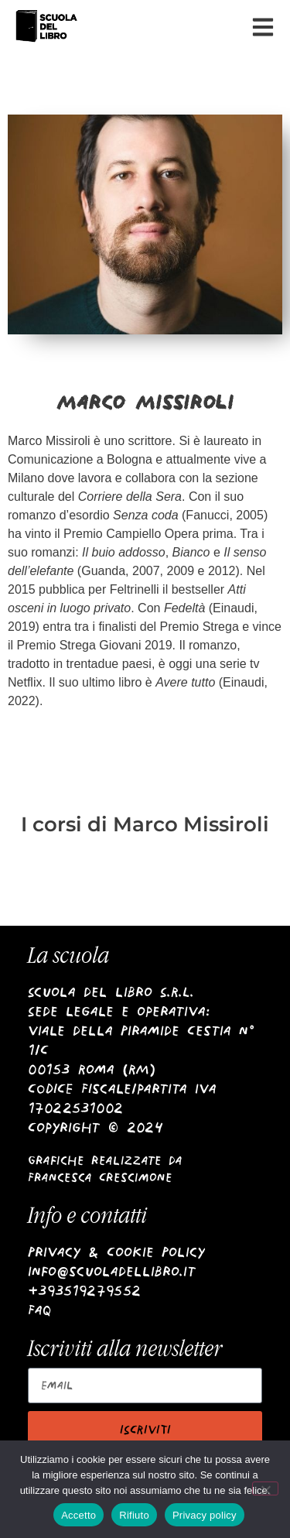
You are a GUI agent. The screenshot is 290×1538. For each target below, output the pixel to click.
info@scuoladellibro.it (112, 1271)
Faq (40, 1310)
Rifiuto (134, 1515)
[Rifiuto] (265, 1488)
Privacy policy (204, 1515)
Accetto (78, 1515)
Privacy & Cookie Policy (116, 1252)
